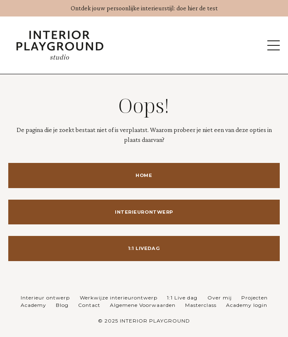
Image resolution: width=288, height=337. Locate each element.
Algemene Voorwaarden (143, 305)
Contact (89, 305)
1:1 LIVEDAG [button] (144, 248)
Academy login (246, 305)
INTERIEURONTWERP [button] (144, 212)
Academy (33, 305)
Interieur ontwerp (46, 298)
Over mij (219, 298)
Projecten (254, 298)
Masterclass (201, 305)
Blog (62, 305)
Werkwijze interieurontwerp (118, 298)
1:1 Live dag (183, 298)
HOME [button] (144, 175)
